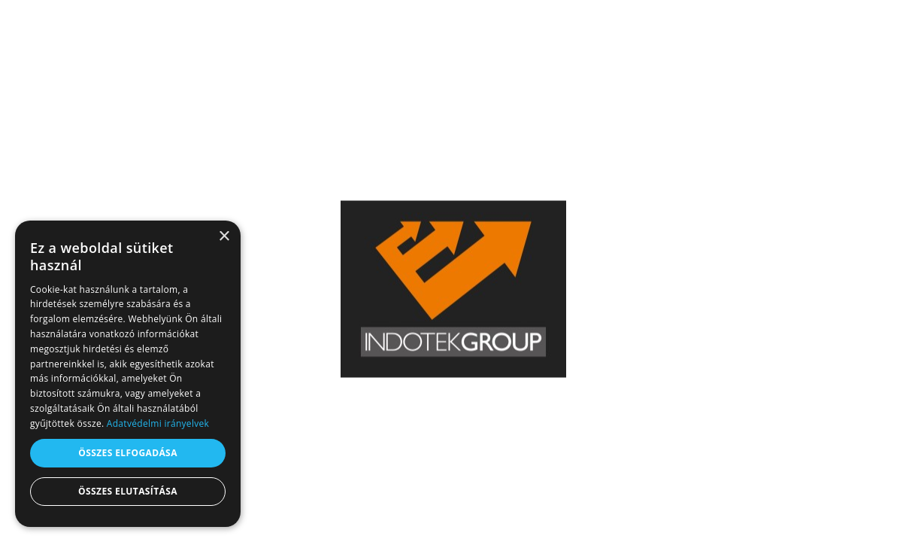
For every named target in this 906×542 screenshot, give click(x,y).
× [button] (223, 236)
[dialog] (128, 374)
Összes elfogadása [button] (127, 452)
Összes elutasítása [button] (127, 491)
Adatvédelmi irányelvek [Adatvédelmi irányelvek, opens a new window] (158, 423)
